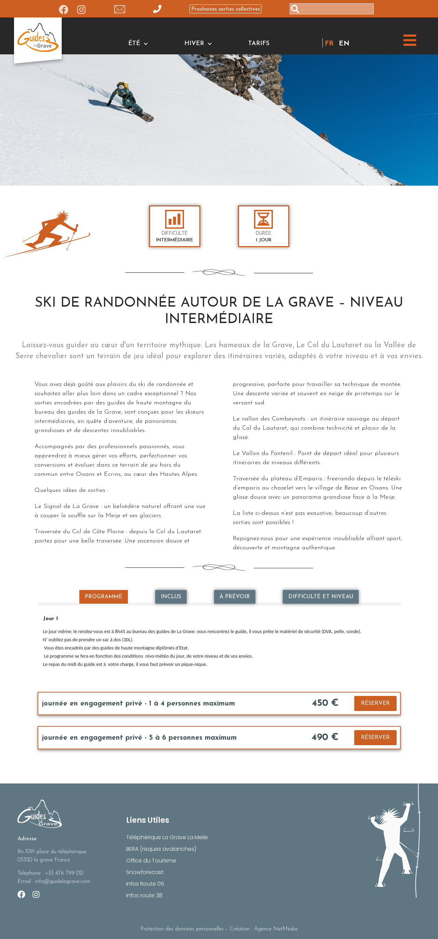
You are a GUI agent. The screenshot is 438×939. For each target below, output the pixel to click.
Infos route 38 (144, 895)
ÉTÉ (138, 43)
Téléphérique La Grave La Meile (167, 837)
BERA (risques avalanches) (161, 849)
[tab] (103, 597)
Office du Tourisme (151, 860)
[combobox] (332, 8)
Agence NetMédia (275, 929)
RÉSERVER (375, 703)
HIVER (198, 43)
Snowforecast (145, 872)
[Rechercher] (376, 8)
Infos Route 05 (145, 884)
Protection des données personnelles (182, 929)
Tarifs (258, 43)
